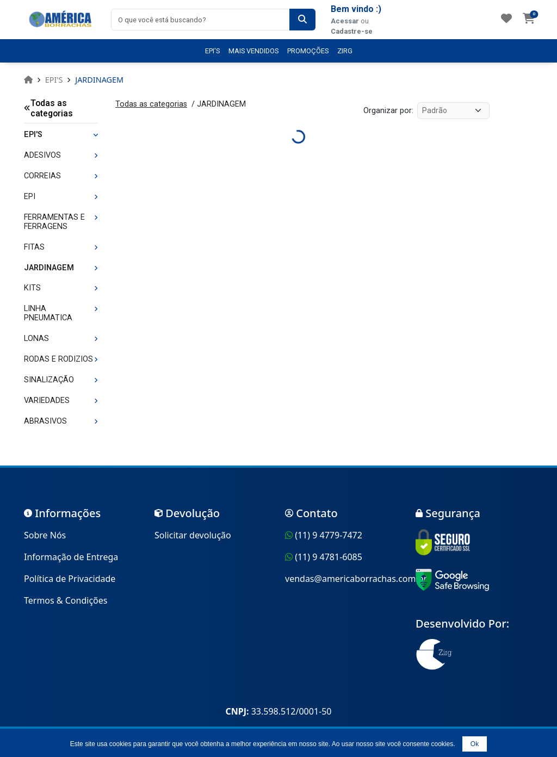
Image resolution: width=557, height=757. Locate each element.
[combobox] (200, 19)
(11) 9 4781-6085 (328, 557)
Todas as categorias (48, 108)
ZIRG (344, 51)
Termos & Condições (65, 600)
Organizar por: (388, 111)
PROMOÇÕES (308, 51)
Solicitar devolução (192, 535)
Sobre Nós (45, 535)
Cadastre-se (352, 31)
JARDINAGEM (99, 80)
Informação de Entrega (71, 557)
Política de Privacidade (69, 579)
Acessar (345, 21)
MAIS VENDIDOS (253, 51)
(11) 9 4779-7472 (328, 535)
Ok (475, 744)
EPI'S (212, 51)
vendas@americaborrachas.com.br (356, 579)
